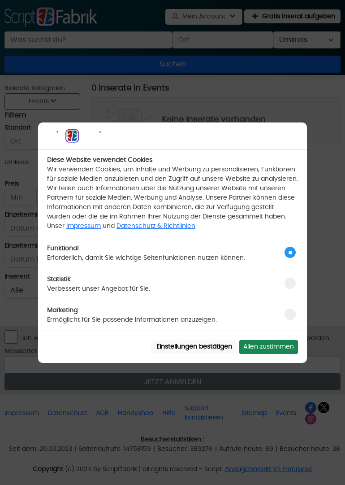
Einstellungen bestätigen (194, 347)
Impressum (83, 226)
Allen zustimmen (268, 347)
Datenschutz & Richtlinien (155, 226)
